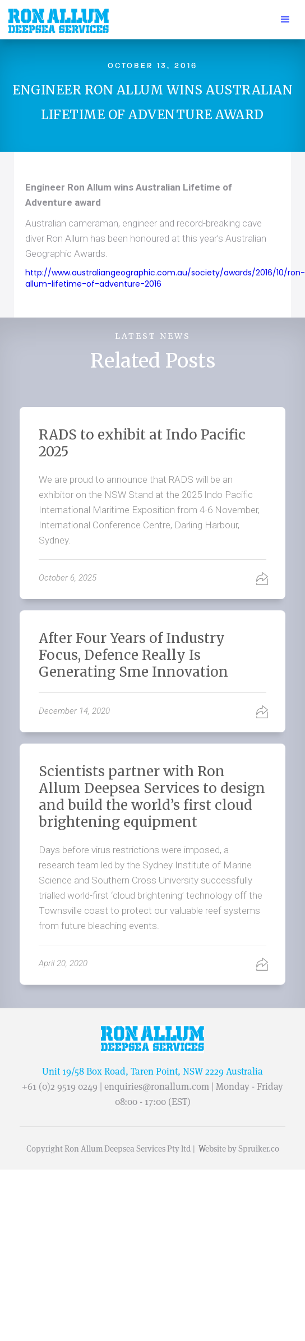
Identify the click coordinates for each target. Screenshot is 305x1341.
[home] (56, 21)
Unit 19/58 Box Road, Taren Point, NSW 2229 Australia (152, 1071)
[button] (285, 20)
